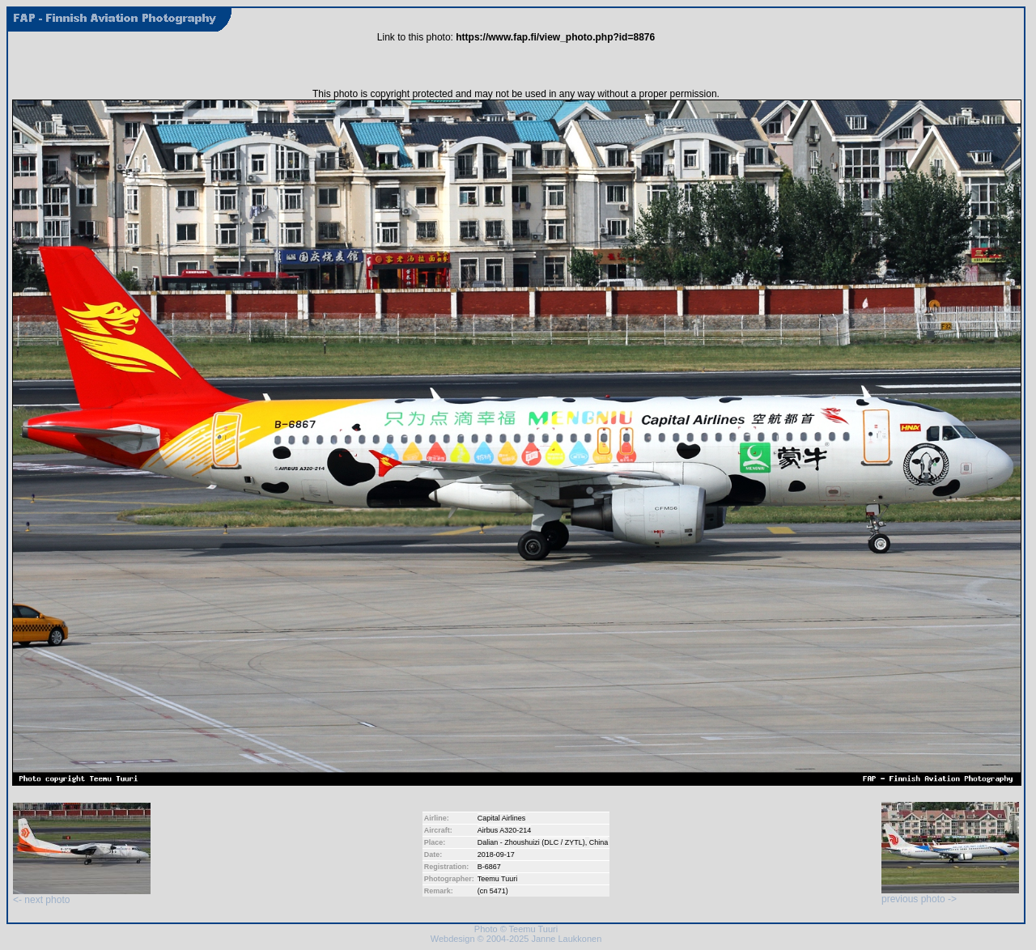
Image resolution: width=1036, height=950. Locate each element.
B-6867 (489, 867)
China (599, 842)
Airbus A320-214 (505, 830)
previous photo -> (950, 894)
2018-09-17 (496, 854)
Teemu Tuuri (498, 879)
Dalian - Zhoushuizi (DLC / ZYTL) (531, 842)
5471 (498, 891)
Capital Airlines (502, 818)
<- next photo (82, 895)
